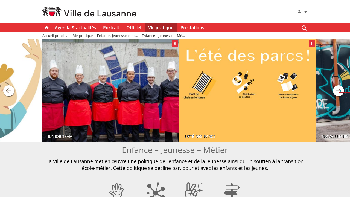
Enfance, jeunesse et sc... (117, 35)
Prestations (192, 28)
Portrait (111, 28)
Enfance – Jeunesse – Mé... (163, 35)
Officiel (133, 28)
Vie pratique (160, 28)
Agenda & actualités (75, 28)
